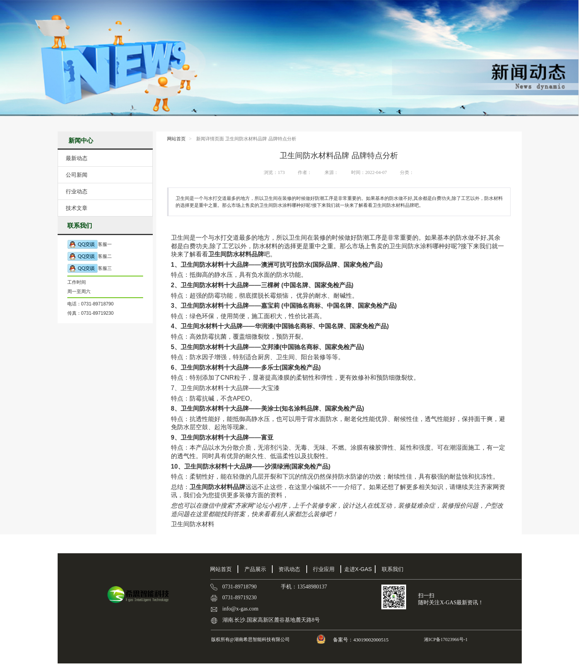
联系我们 (392, 569)
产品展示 (255, 569)
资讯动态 (289, 569)
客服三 (89, 268)
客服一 (89, 244)
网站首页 (176, 139)
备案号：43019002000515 (361, 640)
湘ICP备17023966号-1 (445, 639)
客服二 (89, 256)
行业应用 (324, 569)
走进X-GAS (358, 569)
